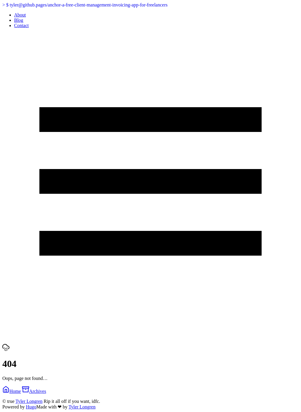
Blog (18, 20)
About (20, 14)
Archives (34, 391)
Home (11, 391)
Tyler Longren (29, 401)
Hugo (31, 406)
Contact (21, 25)
